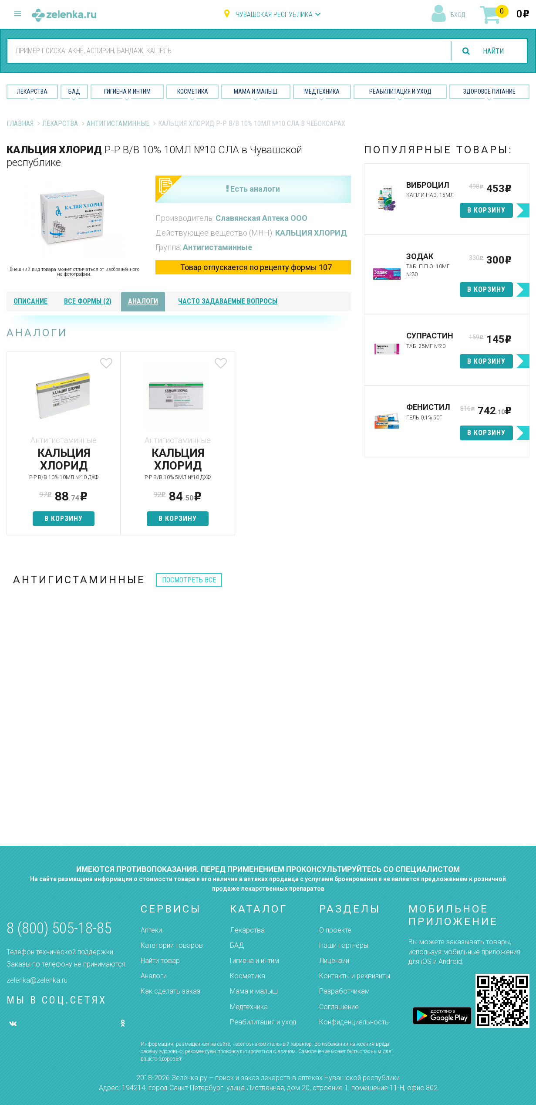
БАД (74, 91)
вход (458, 14)
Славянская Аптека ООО (261, 218)
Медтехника (322, 91)
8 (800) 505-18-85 (59, 928)
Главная (20, 123)
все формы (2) (87, 301)
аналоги (143, 301)
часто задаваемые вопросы (227, 301)
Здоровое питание (489, 91)
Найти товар (160, 960)
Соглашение (339, 1007)
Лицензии (334, 960)
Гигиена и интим (254, 960)
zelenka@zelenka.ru (37, 980)
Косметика (192, 91)
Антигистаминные (118, 123)
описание (30, 301)
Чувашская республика (274, 14)
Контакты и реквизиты (354, 976)
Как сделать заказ (170, 991)
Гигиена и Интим (127, 91)
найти (493, 51)
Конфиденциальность (354, 1022)
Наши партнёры (343, 945)
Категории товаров (172, 945)
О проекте (335, 930)
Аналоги (154, 976)
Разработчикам (344, 991)
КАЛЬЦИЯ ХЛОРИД (311, 232)
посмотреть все (189, 580)
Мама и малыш (255, 91)
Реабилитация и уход (400, 91)
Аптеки (151, 930)
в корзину (63, 518)
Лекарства (32, 91)
